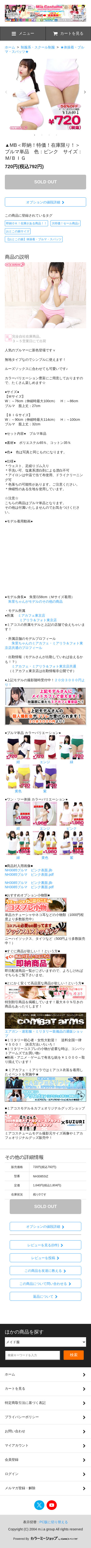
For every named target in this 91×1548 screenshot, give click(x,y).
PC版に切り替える (54, 1522)
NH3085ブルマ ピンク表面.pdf (29, 874)
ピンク (71, 826)
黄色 (18, 789)
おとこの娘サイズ (17, 231)
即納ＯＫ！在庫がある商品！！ (26, 223)
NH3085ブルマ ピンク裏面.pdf (29, 887)
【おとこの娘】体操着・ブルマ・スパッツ (33, 239)
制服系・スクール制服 (38, 47)
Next (85, 91)
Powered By (45, 1539)
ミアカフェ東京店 (31, 615)
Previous (6, 91)
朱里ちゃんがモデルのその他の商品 (35, 601)
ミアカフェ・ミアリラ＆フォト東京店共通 (44, 666)
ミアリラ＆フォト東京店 (38, 620)
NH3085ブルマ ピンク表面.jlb (28, 870)
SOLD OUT (45, 182)
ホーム (10, 47)
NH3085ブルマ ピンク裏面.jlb (28, 883)
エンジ (45, 760)
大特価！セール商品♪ (65, 223)
